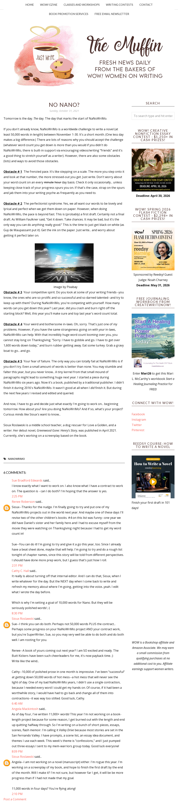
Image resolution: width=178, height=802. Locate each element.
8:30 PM (17, 613)
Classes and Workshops (82, 4)
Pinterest (138, 430)
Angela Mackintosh (25, 709)
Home (29, 4)
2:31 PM (17, 565)
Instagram (139, 420)
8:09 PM (17, 751)
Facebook (138, 414)
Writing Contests (119, 4)
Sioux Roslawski (23, 619)
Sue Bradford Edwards (27, 480)
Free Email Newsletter (112, 13)
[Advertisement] (153, 575)
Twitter (137, 425)
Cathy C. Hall (20, 571)
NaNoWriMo (16, 458)
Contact (146, 4)
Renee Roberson (23, 502)
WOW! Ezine (48, 4)
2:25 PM (17, 496)
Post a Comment (14, 799)
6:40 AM (17, 703)
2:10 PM (17, 794)
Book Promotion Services (68, 13)
